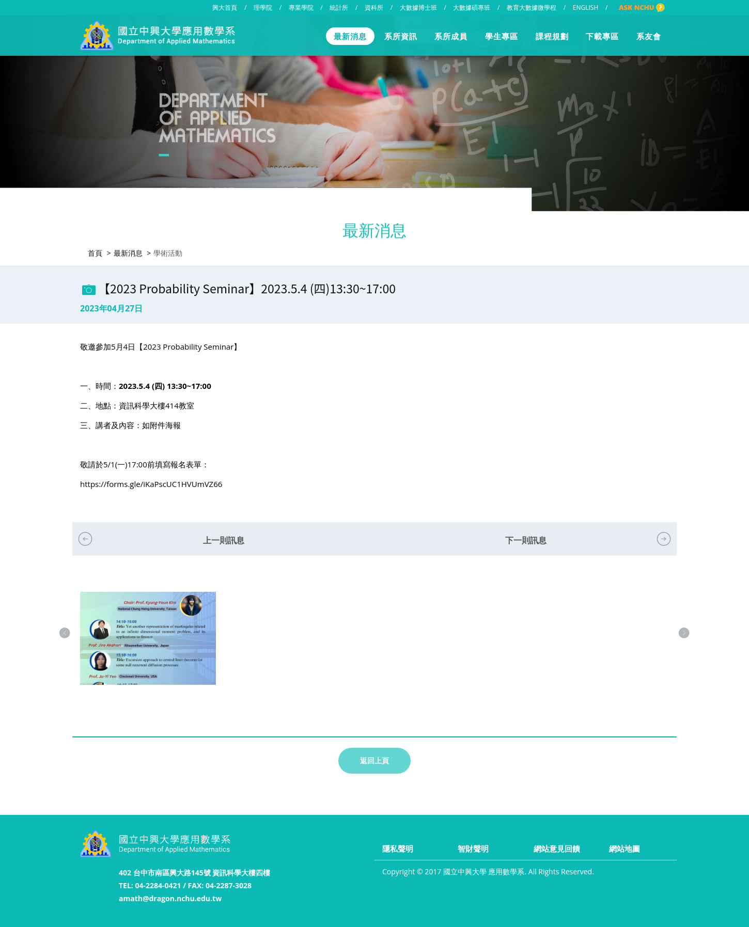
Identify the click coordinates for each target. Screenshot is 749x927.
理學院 (263, 7)
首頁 (95, 252)
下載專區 (602, 36)
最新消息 (350, 36)
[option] (148, 648)
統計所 (339, 7)
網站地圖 (624, 848)
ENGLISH (585, 7)
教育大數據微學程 (531, 7)
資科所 (374, 7)
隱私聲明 (397, 848)
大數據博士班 (418, 7)
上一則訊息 (223, 540)
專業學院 (301, 7)
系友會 (648, 36)
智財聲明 (473, 848)
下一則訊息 (526, 540)
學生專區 (501, 36)
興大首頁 (224, 7)
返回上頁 (374, 760)
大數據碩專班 (471, 7)
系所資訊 (400, 36)
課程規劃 (552, 36)
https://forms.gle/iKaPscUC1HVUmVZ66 (151, 484)
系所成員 (450, 36)
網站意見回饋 (557, 848)
